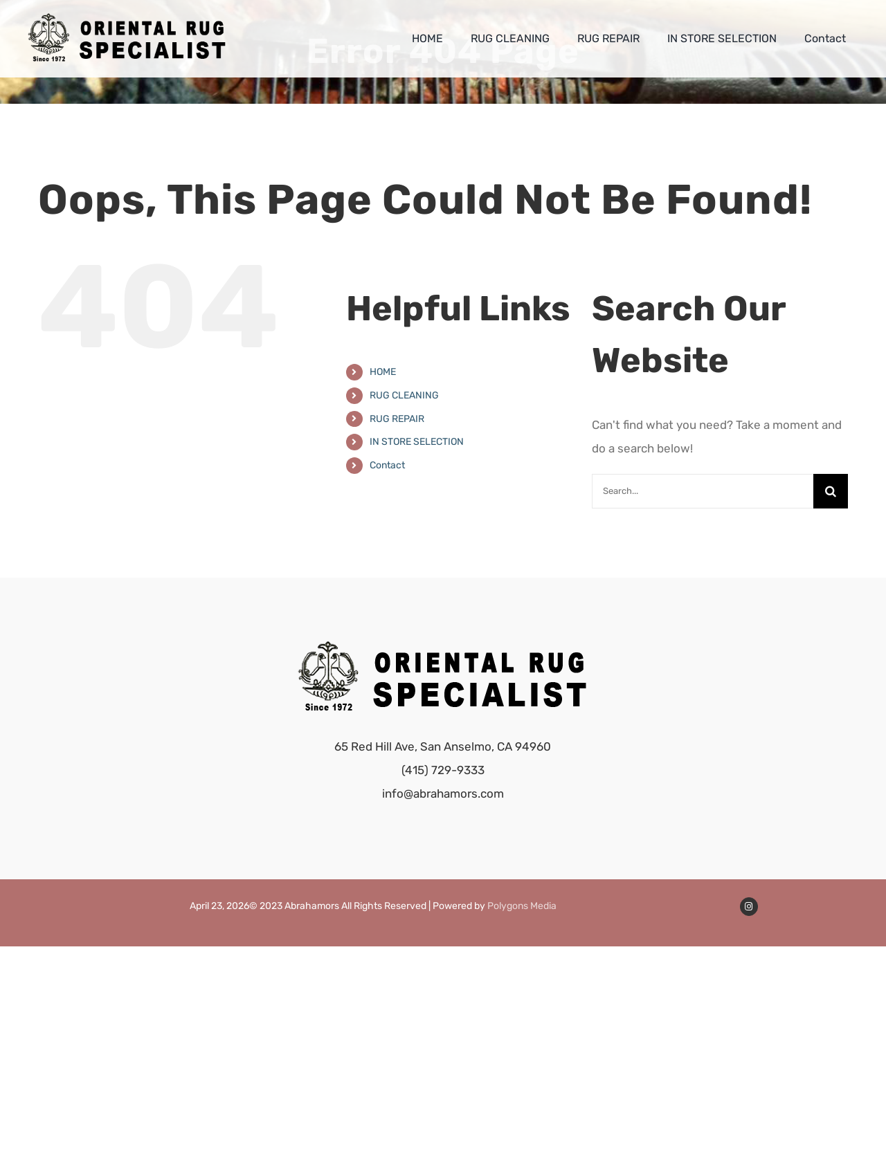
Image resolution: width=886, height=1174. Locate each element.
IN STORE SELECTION (417, 442)
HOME (383, 372)
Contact (387, 465)
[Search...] (702, 491)
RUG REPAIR (397, 419)
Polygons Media (522, 906)
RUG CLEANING (404, 395)
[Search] (830, 491)
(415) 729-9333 (443, 770)
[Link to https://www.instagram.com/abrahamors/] (749, 906)
